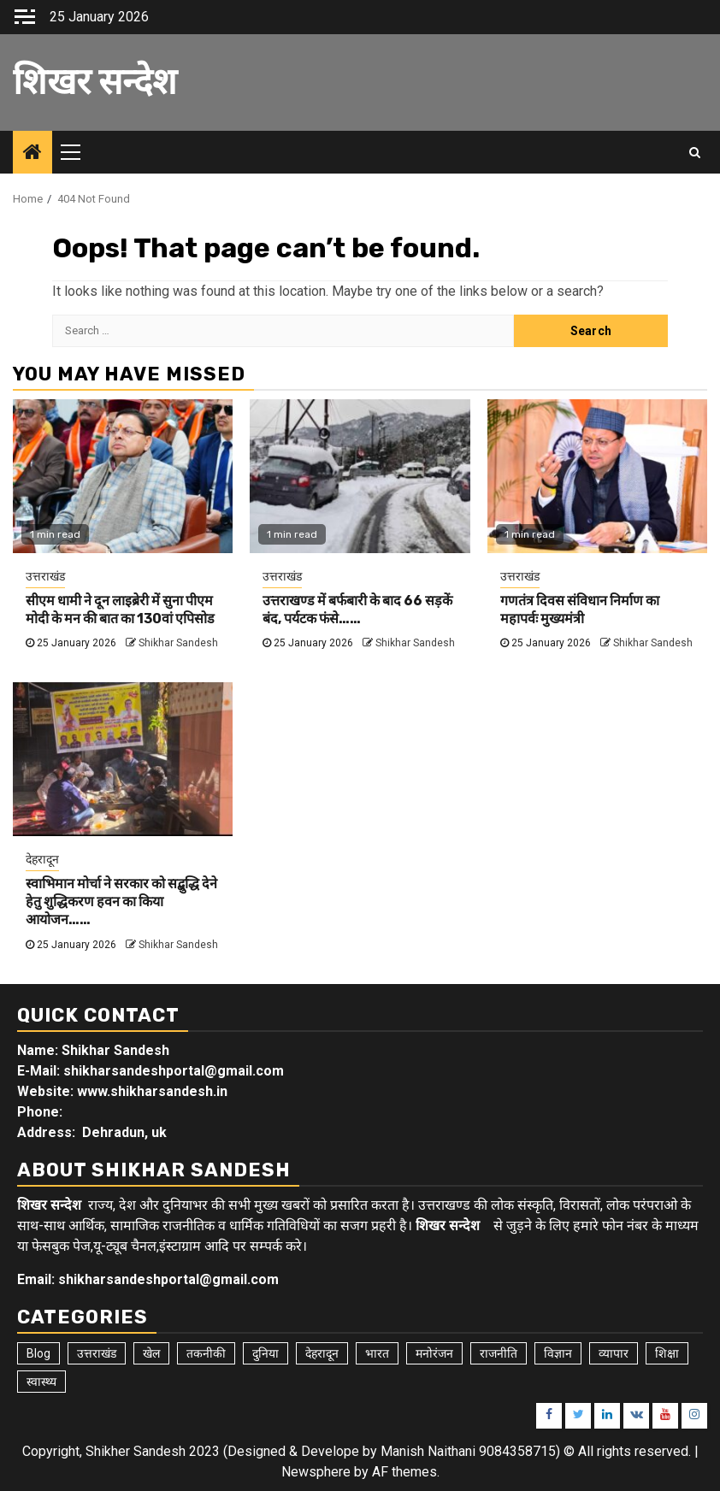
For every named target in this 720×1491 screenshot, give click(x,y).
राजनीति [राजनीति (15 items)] (498, 1353)
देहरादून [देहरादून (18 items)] (322, 1353)
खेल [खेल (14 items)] (151, 1353)
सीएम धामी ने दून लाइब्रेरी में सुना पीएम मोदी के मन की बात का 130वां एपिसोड (120, 609)
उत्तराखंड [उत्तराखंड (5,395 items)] (96, 1353)
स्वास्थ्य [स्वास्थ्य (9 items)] (41, 1381)
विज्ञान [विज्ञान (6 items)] (558, 1353)
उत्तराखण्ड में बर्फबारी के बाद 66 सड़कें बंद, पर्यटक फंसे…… (357, 609)
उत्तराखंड (45, 576)
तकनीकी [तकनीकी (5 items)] (206, 1353)
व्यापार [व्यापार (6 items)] (614, 1353)
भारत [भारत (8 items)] (377, 1353)
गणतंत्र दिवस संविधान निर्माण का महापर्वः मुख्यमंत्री (579, 609)
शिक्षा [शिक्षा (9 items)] (667, 1353)
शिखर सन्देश (95, 82)
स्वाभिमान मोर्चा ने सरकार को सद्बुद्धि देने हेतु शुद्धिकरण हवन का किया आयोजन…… (121, 901)
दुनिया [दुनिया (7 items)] (265, 1353)
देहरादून (42, 859)
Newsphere (316, 1472)
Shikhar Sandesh (178, 643)
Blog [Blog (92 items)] (38, 1353)
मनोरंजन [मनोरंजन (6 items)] (434, 1353)
